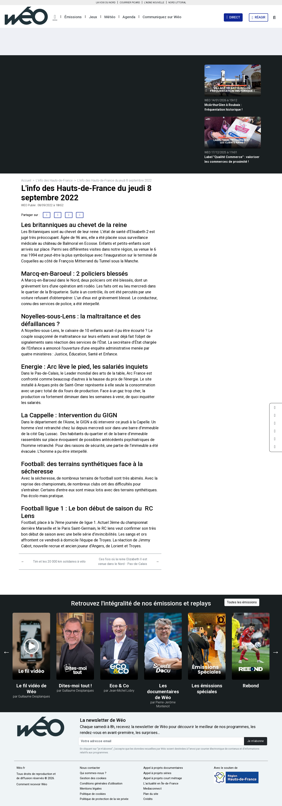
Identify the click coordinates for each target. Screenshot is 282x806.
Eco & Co (119, 686)
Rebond (251, 686)
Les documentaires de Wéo (163, 691)
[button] (54, 17)
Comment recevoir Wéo (31, 784)
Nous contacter (90, 768)
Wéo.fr (20, 768)
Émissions (73, 17)
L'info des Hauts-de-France (54, 180)
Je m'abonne (255, 741)
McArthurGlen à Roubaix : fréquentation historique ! (223, 107)
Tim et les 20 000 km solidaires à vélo (59, 561)
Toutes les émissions (242, 602)
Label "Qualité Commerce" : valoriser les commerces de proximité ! (231, 159)
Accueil (26, 180)
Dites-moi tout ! (75, 686)
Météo (109, 17)
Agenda (129, 17)
